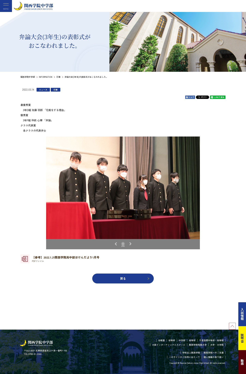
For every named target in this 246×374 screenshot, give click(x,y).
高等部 (192, 340)
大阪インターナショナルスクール (168, 344)
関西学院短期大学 (198, 344)
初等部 (171, 340)
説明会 (242, 338)
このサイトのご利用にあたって (184, 357)
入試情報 (242, 314)
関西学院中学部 (27, 76)
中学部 (182, 340)
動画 (242, 362)
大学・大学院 (217, 344)
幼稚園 (161, 340)
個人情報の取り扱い (214, 357)
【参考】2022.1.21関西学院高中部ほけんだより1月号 (65, 258)
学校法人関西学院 (191, 352)
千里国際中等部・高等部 (211, 340)
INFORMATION (45, 76)
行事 (58, 76)
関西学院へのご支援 (214, 352)
